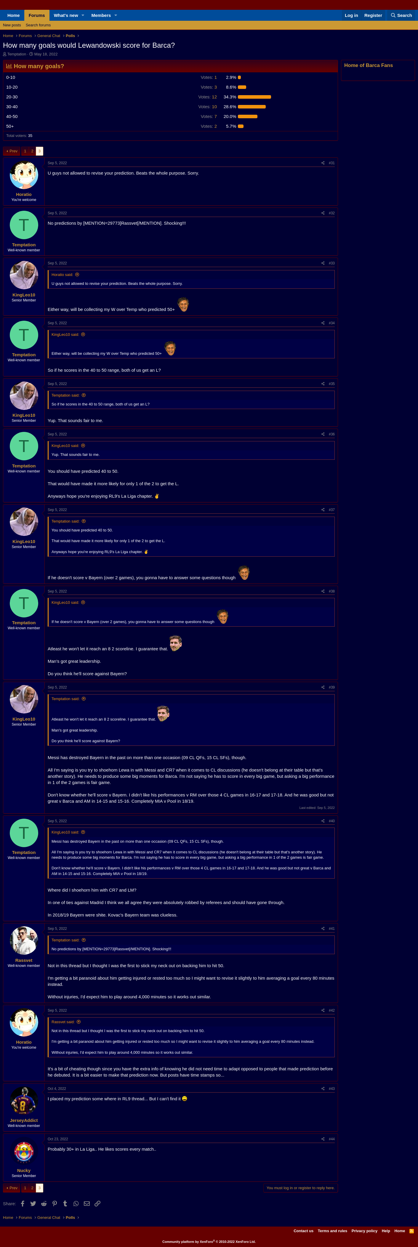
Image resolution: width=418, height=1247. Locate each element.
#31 (332, 163)
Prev (13, 151)
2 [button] (209, 126)
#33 (332, 263)
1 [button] (209, 77)
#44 (332, 1139)
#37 (332, 510)
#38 (332, 591)
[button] (83, 15)
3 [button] (209, 87)
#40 (332, 821)
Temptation (16, 54)
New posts (12, 25)
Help (386, 1231)
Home (13, 15)
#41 (332, 929)
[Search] (401, 15)
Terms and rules (332, 1231)
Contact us (303, 1231)
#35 (332, 384)
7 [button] (209, 116)
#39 (332, 687)
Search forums (38, 25)
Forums (37, 15)
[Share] (323, 163)
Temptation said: (66, 395)
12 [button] (207, 96)
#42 (332, 1010)
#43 (332, 1089)
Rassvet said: (63, 1022)
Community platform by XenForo (209, 1241)
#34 (332, 323)
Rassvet (24, 960)
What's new (66, 15)
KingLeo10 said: (65, 334)
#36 (332, 434)
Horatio (24, 194)
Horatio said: (62, 274)
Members (101, 15)
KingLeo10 (23, 294)
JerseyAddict (24, 1120)
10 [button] (207, 106)
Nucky (24, 1170)
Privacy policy (364, 1231)
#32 (332, 213)
